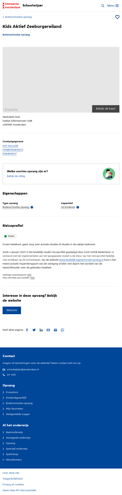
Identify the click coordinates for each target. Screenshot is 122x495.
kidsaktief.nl (9, 153)
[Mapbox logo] (11, 110)
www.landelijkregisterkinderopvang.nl (81, 260)
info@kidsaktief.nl (13, 150)
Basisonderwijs (13, 432)
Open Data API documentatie (19, 490)
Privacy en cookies (13, 484)
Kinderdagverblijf (14, 398)
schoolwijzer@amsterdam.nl (21, 369)
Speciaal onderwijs (15, 449)
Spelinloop (10, 454)
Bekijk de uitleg (16, 176)
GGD (29, 275)
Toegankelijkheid (12, 479)
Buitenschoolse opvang (17, 17)
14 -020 (9, 375)
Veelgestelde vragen (16, 414)
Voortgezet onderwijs (17, 438)
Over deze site (11, 473)
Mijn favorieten (13, 409)
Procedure (10, 392)
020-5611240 (10, 146)
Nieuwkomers (12, 460)
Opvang (9, 443)
